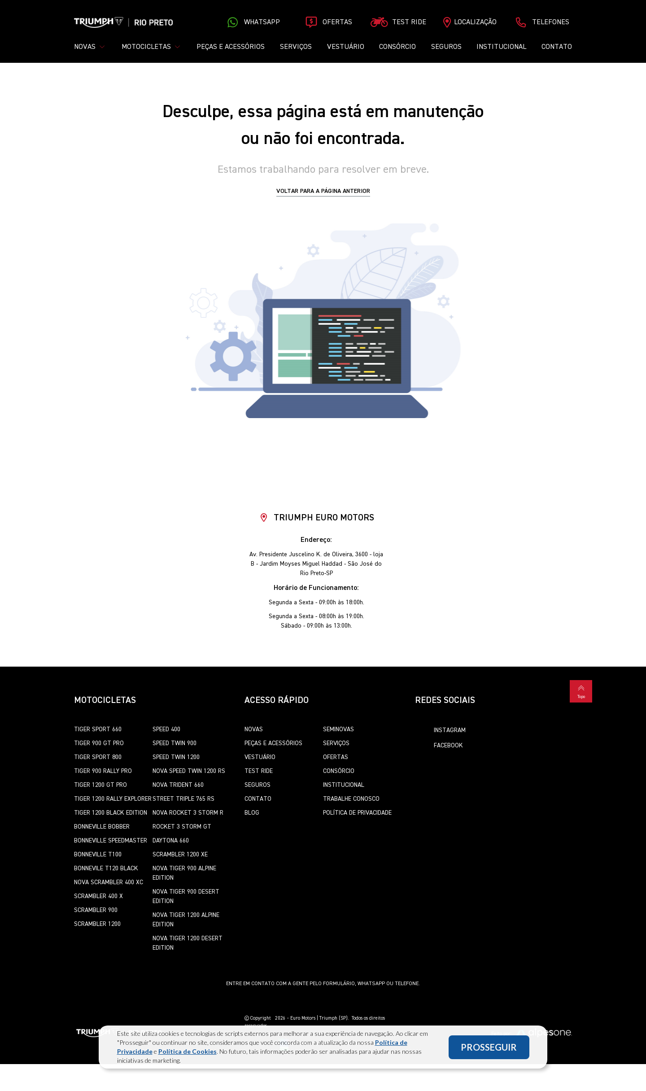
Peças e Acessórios (230, 47)
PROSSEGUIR (489, 1047)
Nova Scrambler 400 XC (108, 882)
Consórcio (397, 47)
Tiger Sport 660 (98, 729)
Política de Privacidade (357, 813)
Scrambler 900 (96, 910)
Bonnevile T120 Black (106, 868)
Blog (251, 813)
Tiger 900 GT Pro (99, 743)
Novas (253, 729)
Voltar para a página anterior (323, 191)
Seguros (446, 47)
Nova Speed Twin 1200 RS (189, 771)
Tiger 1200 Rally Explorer (113, 799)
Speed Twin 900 (174, 743)
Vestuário (345, 47)
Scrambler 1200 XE (180, 854)
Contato (556, 47)
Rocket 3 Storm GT (182, 827)
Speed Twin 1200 (176, 757)
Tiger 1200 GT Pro (100, 785)
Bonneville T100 (98, 854)
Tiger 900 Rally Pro (103, 771)
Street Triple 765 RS (183, 799)
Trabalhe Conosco (351, 799)
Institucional (501, 47)
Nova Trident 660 (178, 785)
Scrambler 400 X (98, 896)
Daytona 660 (171, 841)
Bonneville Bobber (102, 827)
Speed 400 (166, 729)
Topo (581, 691)
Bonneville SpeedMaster (110, 841)
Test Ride (258, 771)
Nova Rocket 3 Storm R (188, 813)
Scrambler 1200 (97, 924)
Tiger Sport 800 (98, 757)
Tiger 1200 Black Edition (110, 813)
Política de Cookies (187, 1051)
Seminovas (338, 729)
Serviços (296, 47)
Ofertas (335, 757)
